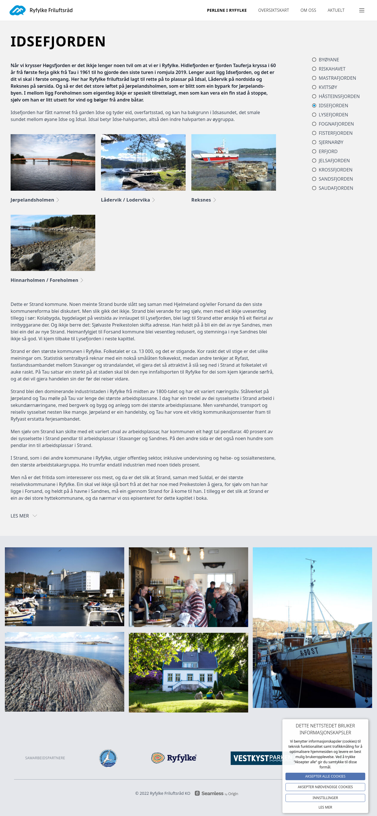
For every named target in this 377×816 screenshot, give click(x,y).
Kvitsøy (328, 87)
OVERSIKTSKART (273, 10)
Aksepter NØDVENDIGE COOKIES (325, 786)
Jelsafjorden (334, 160)
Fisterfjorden (336, 133)
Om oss (308, 10)
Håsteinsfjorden (339, 96)
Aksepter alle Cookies (325, 776)
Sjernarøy (331, 142)
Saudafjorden (336, 188)
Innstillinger (325, 797)
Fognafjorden (336, 124)
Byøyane (329, 59)
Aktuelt (336, 10)
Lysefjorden (333, 115)
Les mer (325, 807)
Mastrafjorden (337, 78)
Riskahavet (332, 69)
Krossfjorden (336, 170)
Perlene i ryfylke (227, 10)
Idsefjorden (333, 105)
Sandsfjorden (336, 179)
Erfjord (328, 151)
